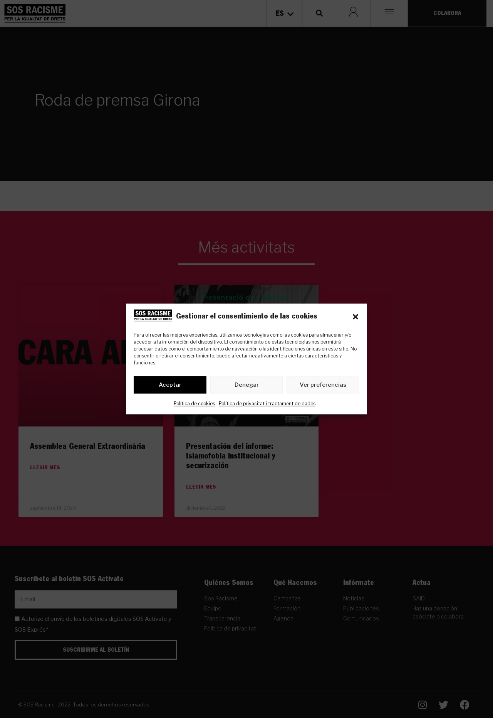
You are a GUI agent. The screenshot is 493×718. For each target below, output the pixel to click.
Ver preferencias (323, 384)
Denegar (247, 384)
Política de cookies (194, 404)
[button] (355, 317)
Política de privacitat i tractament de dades (267, 404)
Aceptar (170, 384)
